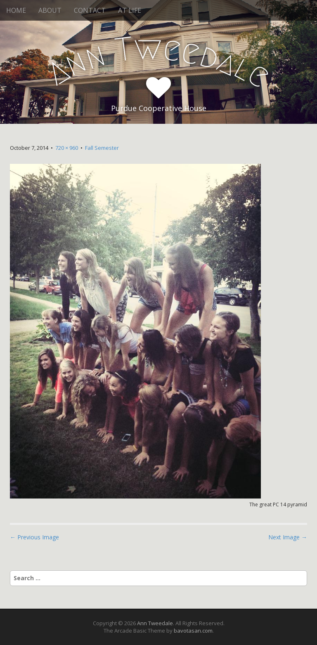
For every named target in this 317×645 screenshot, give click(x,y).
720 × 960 (66, 147)
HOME (16, 10)
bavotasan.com (193, 630)
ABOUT (50, 10)
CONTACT (90, 10)
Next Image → (287, 537)
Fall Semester (102, 147)
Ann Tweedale (155, 623)
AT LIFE (129, 10)
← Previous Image (34, 537)
